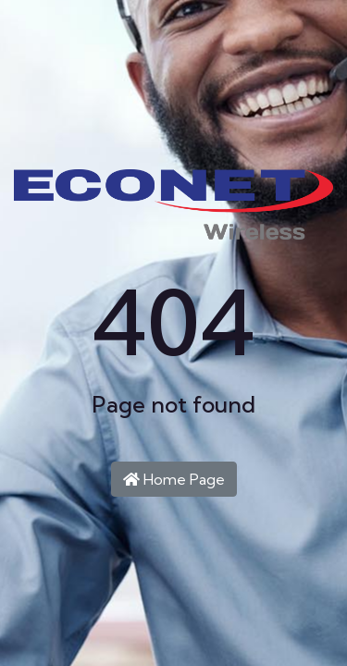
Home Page (174, 479)
